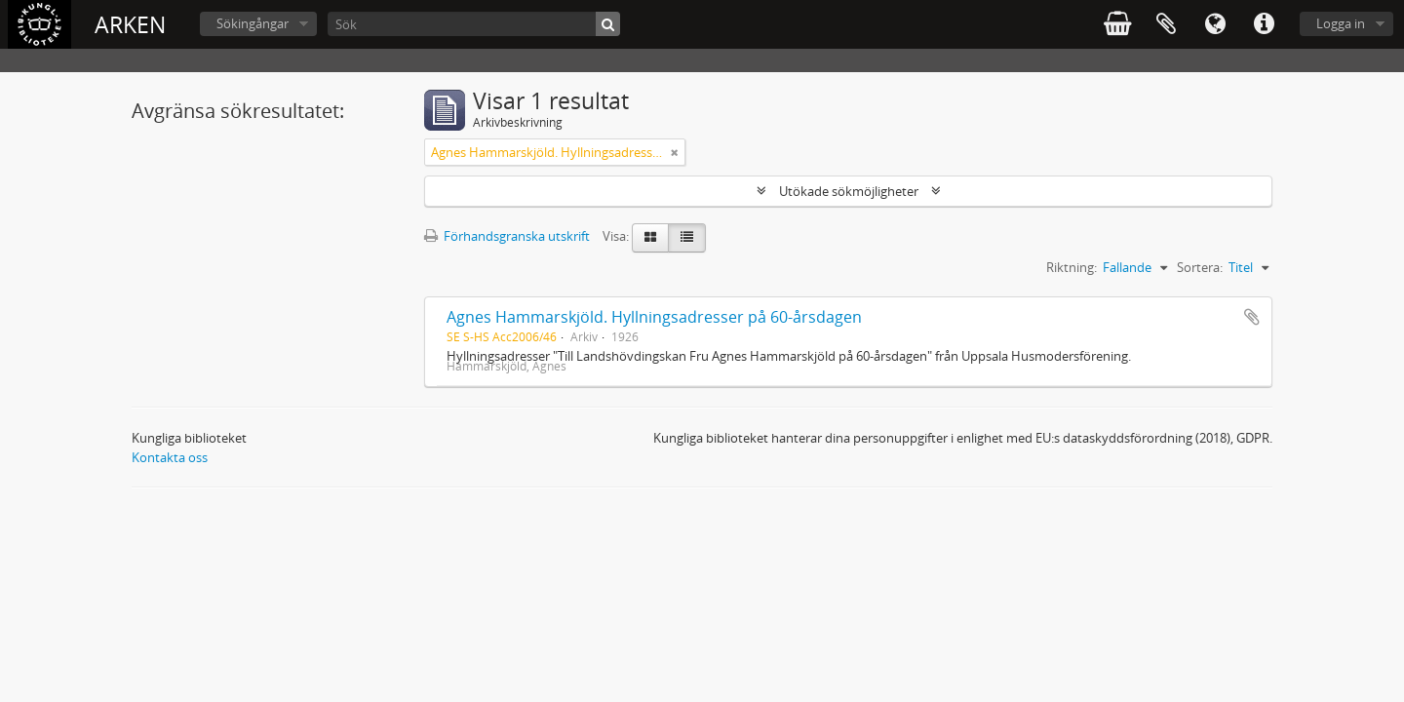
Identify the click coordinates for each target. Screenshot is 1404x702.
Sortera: (1200, 267)
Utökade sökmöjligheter (848, 191)
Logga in (1340, 23)
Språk (1214, 24)
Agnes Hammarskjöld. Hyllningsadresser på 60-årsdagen (654, 317)
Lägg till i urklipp (1252, 317)
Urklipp (1166, 24)
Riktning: (1071, 267)
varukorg (1117, 24)
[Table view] (687, 238)
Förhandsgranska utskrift (507, 236)
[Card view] (650, 238)
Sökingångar (252, 23)
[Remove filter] (675, 152)
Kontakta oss (170, 457)
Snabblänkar (1263, 24)
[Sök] (474, 24)
